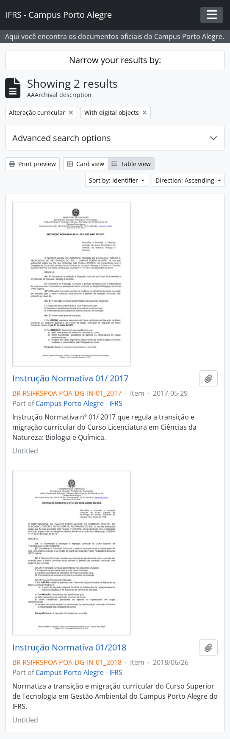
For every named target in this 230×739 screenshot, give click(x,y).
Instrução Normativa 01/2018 (69, 647)
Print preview (32, 164)
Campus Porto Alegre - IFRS (79, 403)
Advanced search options (61, 138)
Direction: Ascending (185, 180)
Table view (131, 164)
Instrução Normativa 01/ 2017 (70, 378)
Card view (85, 164)
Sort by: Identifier (114, 180)
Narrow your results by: (115, 60)
